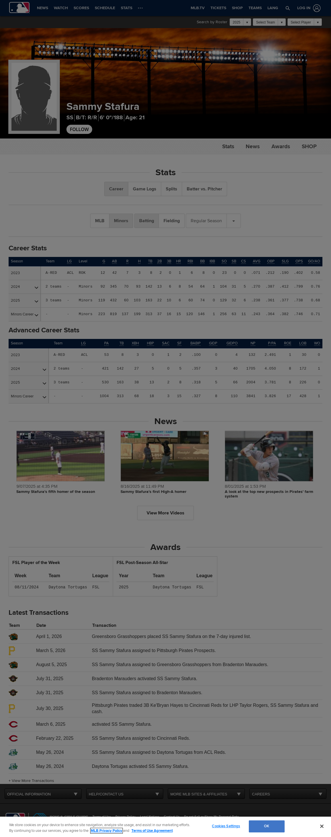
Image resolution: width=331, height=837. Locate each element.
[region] (165, 827)
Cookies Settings (226, 826)
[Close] (322, 826)
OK (266, 826)
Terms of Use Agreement (152, 830)
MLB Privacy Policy (106, 830)
